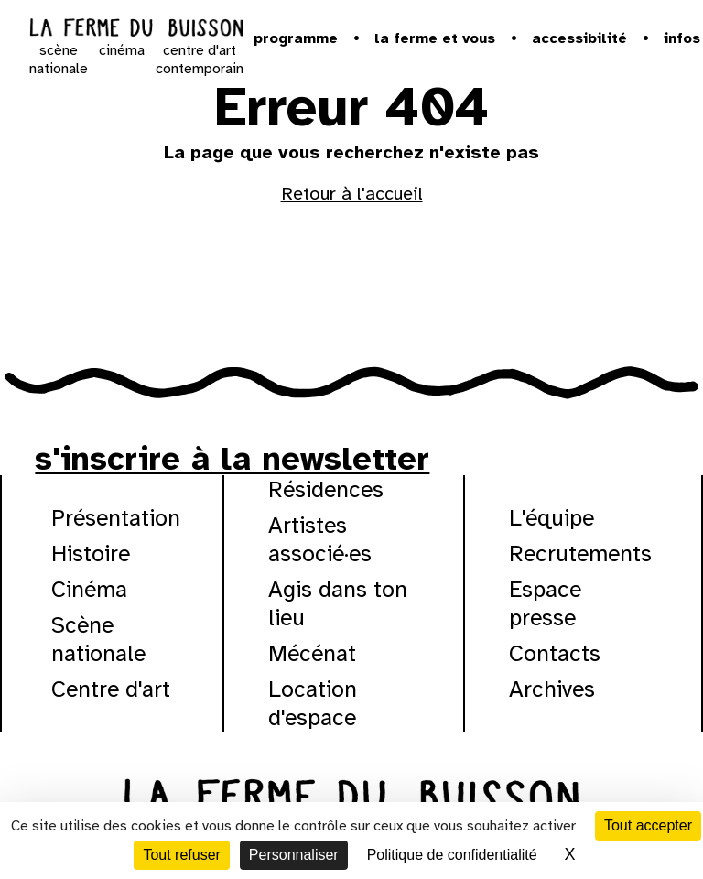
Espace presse (545, 603)
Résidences (326, 489)
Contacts (554, 653)
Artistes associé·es (320, 539)
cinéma (122, 50)
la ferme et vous (434, 38)
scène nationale (58, 59)
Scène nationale (98, 639)
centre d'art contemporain (199, 59)
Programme (296, 38)
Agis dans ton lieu (337, 603)
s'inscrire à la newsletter (232, 459)
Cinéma (89, 589)
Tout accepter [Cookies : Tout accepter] (648, 825)
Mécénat (312, 653)
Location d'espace (312, 703)
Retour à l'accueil (352, 193)
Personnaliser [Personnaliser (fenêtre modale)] (294, 855)
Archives (552, 689)
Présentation (115, 518)
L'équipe (551, 518)
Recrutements (580, 553)
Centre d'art (110, 689)
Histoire (90, 553)
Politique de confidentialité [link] (452, 855)
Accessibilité (579, 38)
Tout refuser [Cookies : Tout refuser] (181, 855)
